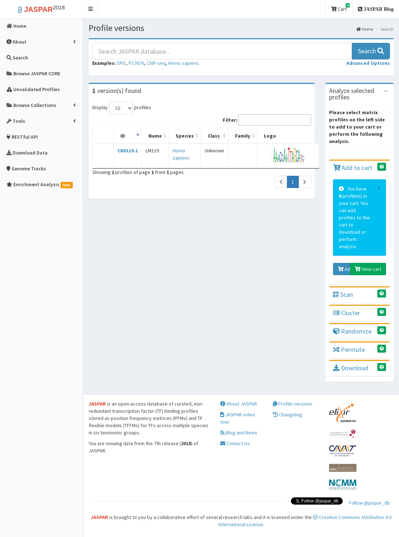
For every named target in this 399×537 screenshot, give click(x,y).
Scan (343, 294)
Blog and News (238, 432)
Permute (349, 349)
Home (364, 29)
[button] (90, 9)
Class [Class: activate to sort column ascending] (214, 136)
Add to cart (352, 168)
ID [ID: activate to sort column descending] (122, 136)
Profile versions (292, 403)
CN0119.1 (128, 150)
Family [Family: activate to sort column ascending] (242, 136)
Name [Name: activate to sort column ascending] (155, 136)
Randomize (352, 331)
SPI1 (121, 63)
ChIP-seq (156, 63)
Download (350, 368)
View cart (368, 269)
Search (371, 51)
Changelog (287, 414)
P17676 (136, 63)
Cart (340, 7)
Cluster (346, 313)
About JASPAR (238, 403)
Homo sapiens (183, 63)
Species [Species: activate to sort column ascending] (185, 136)
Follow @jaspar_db (369, 503)
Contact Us (235, 443)
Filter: (267, 120)
